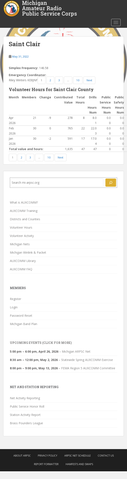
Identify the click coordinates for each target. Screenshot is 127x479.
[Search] (110, 183)
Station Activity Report (25, 415)
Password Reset (21, 315)
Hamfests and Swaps (79, 464)
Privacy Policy (47, 455)
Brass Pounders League (26, 423)
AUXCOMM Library (23, 261)
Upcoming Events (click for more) (41, 343)
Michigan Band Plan (23, 324)
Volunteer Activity (22, 236)
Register (15, 299)
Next (89, 80)
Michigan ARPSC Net (76, 351)
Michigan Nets (20, 244)
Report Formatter (46, 464)
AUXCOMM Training (23, 211)
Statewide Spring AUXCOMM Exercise (87, 360)
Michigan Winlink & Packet (28, 252)
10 (77, 80)
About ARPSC (22, 455)
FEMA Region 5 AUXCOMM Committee (88, 368)
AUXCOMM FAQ (21, 269)
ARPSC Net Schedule (77, 455)
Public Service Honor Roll (27, 406)
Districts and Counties (25, 219)
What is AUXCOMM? (24, 202)
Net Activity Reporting (25, 398)
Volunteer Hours (21, 227)
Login (14, 307)
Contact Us (106, 455)
